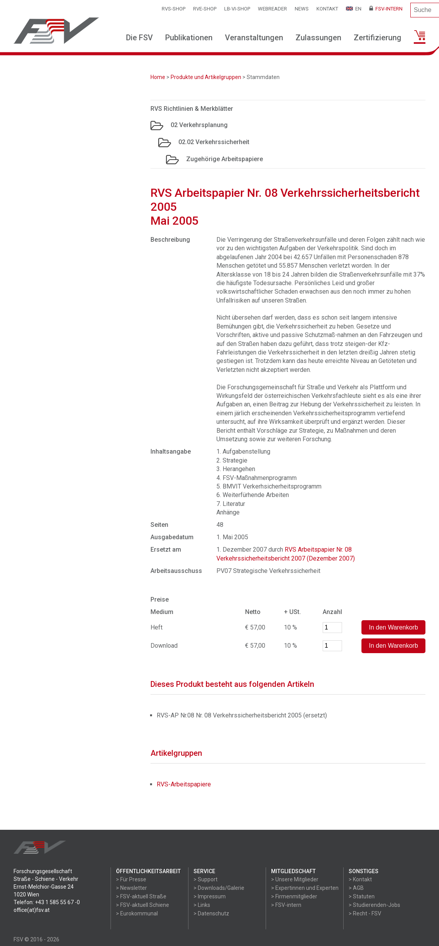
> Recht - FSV (365, 913)
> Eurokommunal (137, 913)
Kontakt (327, 9)
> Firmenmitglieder (294, 896)
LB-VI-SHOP (237, 9)
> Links (202, 905)
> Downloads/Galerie (219, 888)
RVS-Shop (173, 9)
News (302, 9)
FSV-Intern (386, 9)
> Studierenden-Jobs (374, 905)
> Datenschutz (211, 913)
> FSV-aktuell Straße (141, 896)
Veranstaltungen (254, 37)
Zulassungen (318, 37)
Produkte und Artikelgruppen (206, 77)
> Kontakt (360, 879)
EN (353, 9)
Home (157, 77)
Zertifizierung (377, 37)
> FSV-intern (286, 905)
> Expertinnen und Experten (305, 888)
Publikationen (189, 37)
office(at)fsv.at (32, 910)
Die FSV (139, 37)
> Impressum (210, 896)
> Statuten (362, 896)
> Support (206, 879)
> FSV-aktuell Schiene (142, 905)
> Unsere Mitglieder (294, 879)
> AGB (356, 888)
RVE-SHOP (204, 9)
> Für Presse (131, 879)
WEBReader (272, 9)
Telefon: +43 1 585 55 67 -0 (47, 902)
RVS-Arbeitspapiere (184, 784)
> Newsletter (131, 888)
